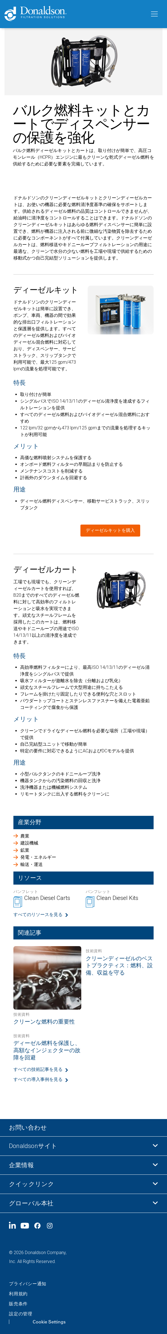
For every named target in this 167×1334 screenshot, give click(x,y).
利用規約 (18, 1293)
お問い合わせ (28, 1127)
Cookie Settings (49, 1322)
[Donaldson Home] (74, 14)
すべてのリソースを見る (38, 914)
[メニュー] (154, 14)
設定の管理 (20, 1313)
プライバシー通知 (27, 1283)
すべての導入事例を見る (38, 1079)
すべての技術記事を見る (38, 1069)
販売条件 (18, 1303)
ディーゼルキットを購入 (110, 530)
